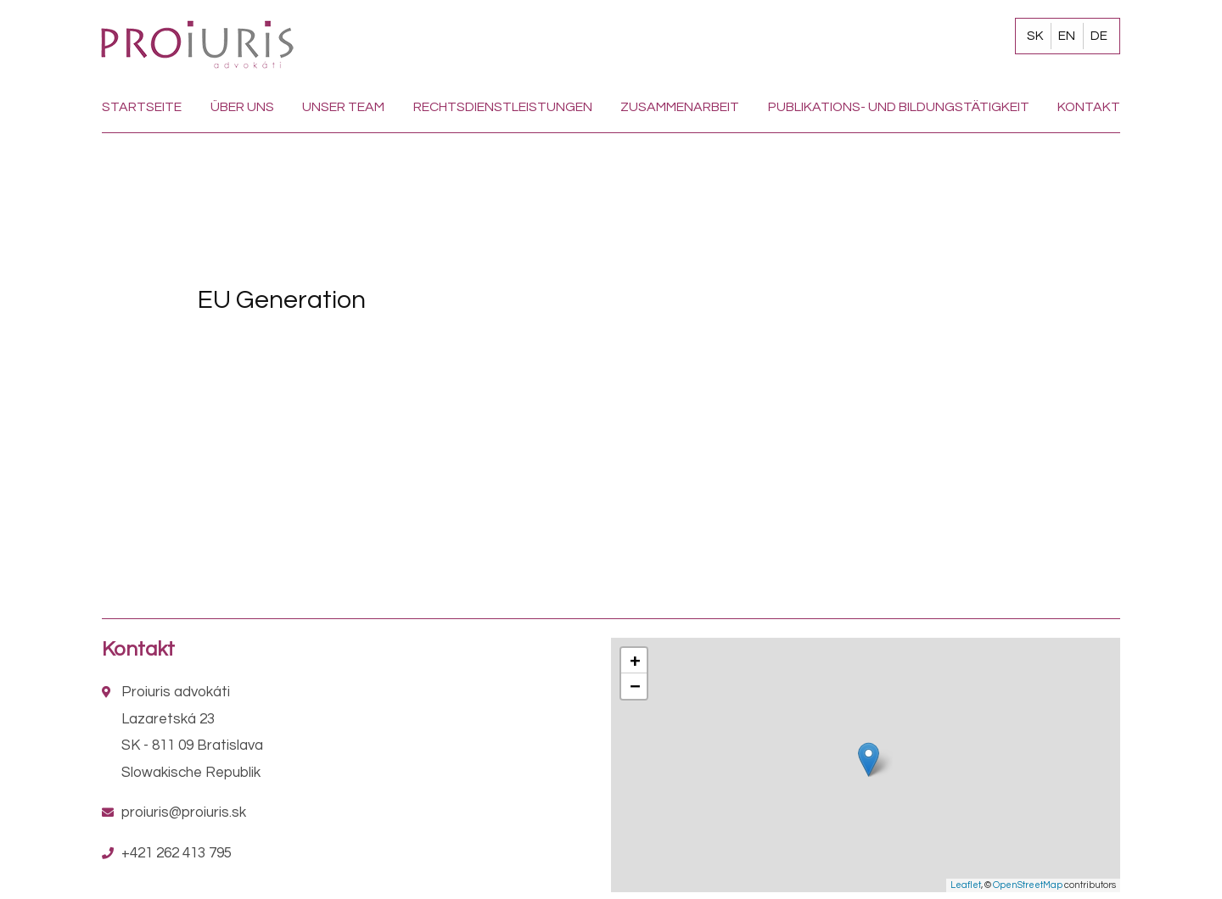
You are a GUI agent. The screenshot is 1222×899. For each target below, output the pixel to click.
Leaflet (965, 885)
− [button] (635, 685)
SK (1035, 35)
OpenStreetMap (1027, 885)
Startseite (142, 107)
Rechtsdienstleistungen (502, 107)
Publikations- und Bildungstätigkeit (898, 107)
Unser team (343, 107)
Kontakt (1088, 107)
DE (1098, 35)
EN (1066, 35)
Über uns (242, 107)
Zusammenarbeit (679, 107)
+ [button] (635, 660)
